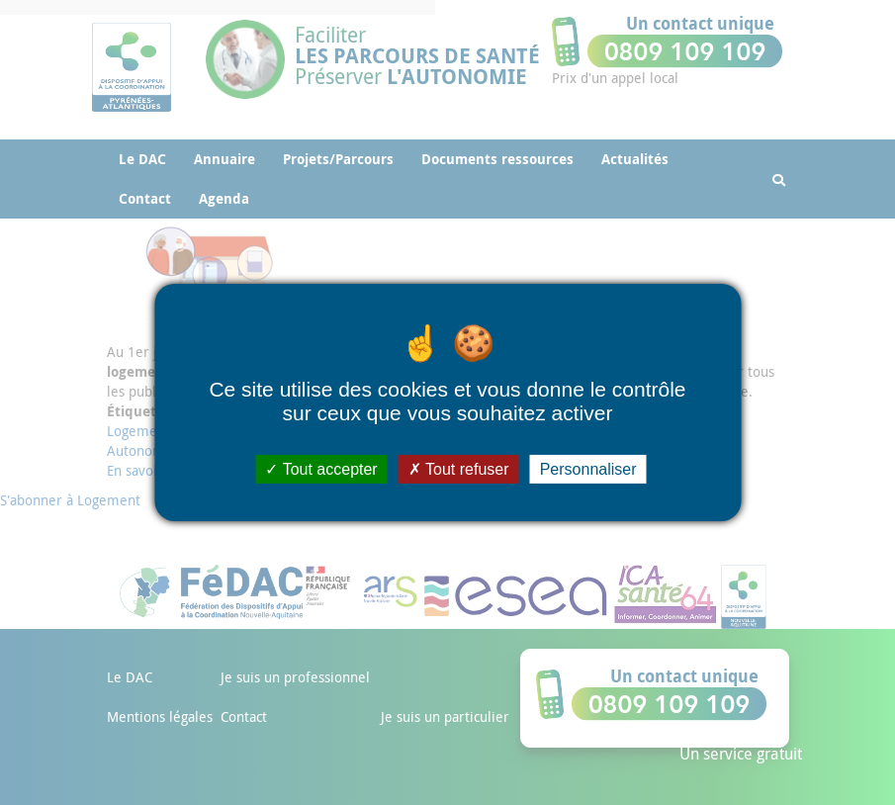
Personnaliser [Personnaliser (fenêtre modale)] (588, 469)
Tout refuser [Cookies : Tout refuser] (458, 469)
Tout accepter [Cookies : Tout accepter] (321, 469)
